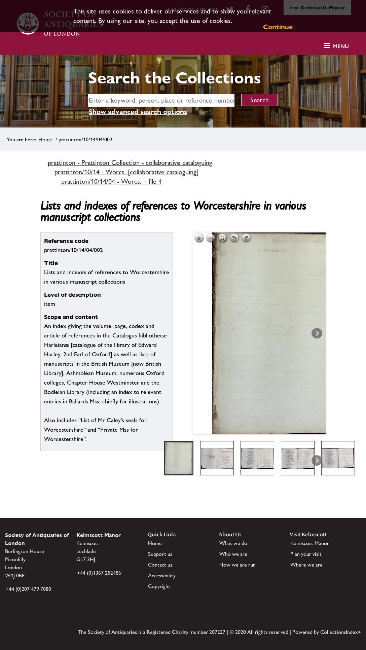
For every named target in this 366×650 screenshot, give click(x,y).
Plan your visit (306, 554)
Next (317, 333)
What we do (233, 543)
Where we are (306, 565)
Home (45, 139)
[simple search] (161, 100)
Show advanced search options (138, 112)
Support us (160, 554)
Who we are (233, 554)
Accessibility (162, 575)
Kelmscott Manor (309, 543)
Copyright (159, 586)
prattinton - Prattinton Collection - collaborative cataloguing (130, 162)
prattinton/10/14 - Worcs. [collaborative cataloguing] (126, 172)
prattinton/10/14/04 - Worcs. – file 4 (111, 181)
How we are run (237, 565)
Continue (278, 27)
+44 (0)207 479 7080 (28, 589)
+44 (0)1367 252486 (99, 573)
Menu (341, 46)
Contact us (160, 565)
